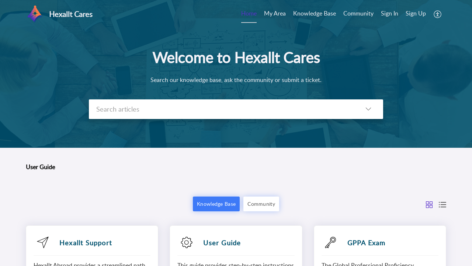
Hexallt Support (85, 242)
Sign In (389, 13)
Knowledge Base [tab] (314, 13)
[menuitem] (389, 14)
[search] (221, 109)
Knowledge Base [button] (216, 203)
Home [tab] (249, 13)
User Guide (222, 242)
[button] (438, 14)
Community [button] (261, 203)
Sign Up (416, 13)
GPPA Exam (366, 242)
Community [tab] (358, 13)
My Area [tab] (275, 13)
